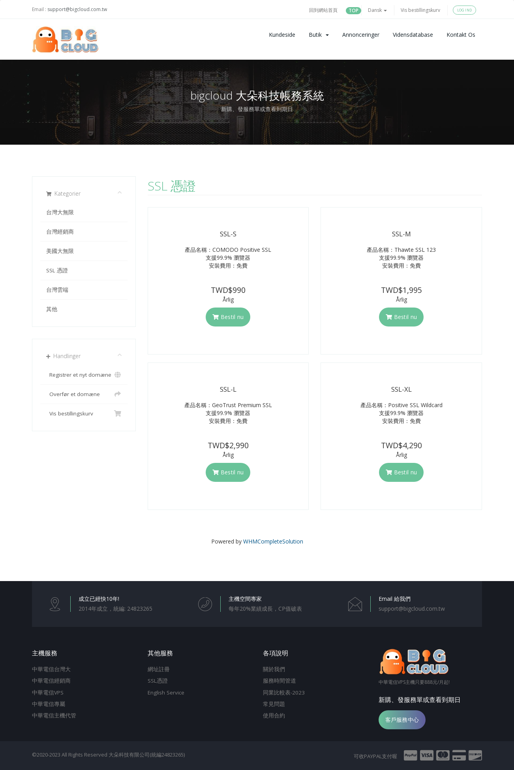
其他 (51, 309)
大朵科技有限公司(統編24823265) (147, 754)
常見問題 (274, 704)
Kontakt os (460, 34)
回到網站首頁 (323, 10)
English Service (166, 692)
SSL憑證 (158, 680)
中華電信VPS (48, 692)
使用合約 (274, 715)
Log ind (464, 10)
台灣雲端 (57, 289)
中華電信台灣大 (51, 669)
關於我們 (274, 669)
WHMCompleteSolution (273, 541)
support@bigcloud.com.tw (77, 9)
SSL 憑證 (57, 270)
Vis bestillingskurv (420, 10)
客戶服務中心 (402, 719)
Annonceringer (360, 34)
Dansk (377, 10)
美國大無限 (60, 251)
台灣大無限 (60, 212)
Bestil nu (228, 317)
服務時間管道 (279, 680)
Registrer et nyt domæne (84, 374)
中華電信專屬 (48, 704)
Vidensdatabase (413, 34)
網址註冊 (159, 669)
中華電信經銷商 (51, 680)
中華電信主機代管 (54, 715)
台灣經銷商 (60, 231)
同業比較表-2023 (284, 692)
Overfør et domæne (84, 394)
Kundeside (282, 34)
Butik (319, 34)
